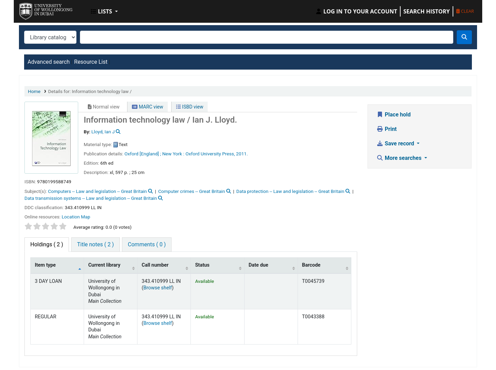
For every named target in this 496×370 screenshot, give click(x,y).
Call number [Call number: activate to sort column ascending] (155, 265)
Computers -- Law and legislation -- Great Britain (97, 191)
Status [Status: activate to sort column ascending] (202, 265)
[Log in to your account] (356, 11)
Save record (395, 143)
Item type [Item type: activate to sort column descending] (45, 265)
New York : (173, 153)
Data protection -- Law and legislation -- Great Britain (290, 191)
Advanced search (49, 62)
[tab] (95, 244)
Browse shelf (157, 288)
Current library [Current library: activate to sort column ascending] (104, 265)
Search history (426, 11)
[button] (104, 11)
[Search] (464, 37)
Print (386, 129)
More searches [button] (399, 158)
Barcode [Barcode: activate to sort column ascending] (311, 265)
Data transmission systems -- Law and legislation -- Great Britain (90, 198)
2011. (242, 153)
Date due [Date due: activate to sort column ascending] (258, 265)
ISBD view (189, 107)
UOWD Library (36, 10)
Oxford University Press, (210, 153)
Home (34, 91)
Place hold (393, 114)
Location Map (76, 216)
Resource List (90, 62)
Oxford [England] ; (142, 153)
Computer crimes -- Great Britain (191, 191)
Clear (465, 11)
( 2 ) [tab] (46, 244)
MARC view (147, 107)
